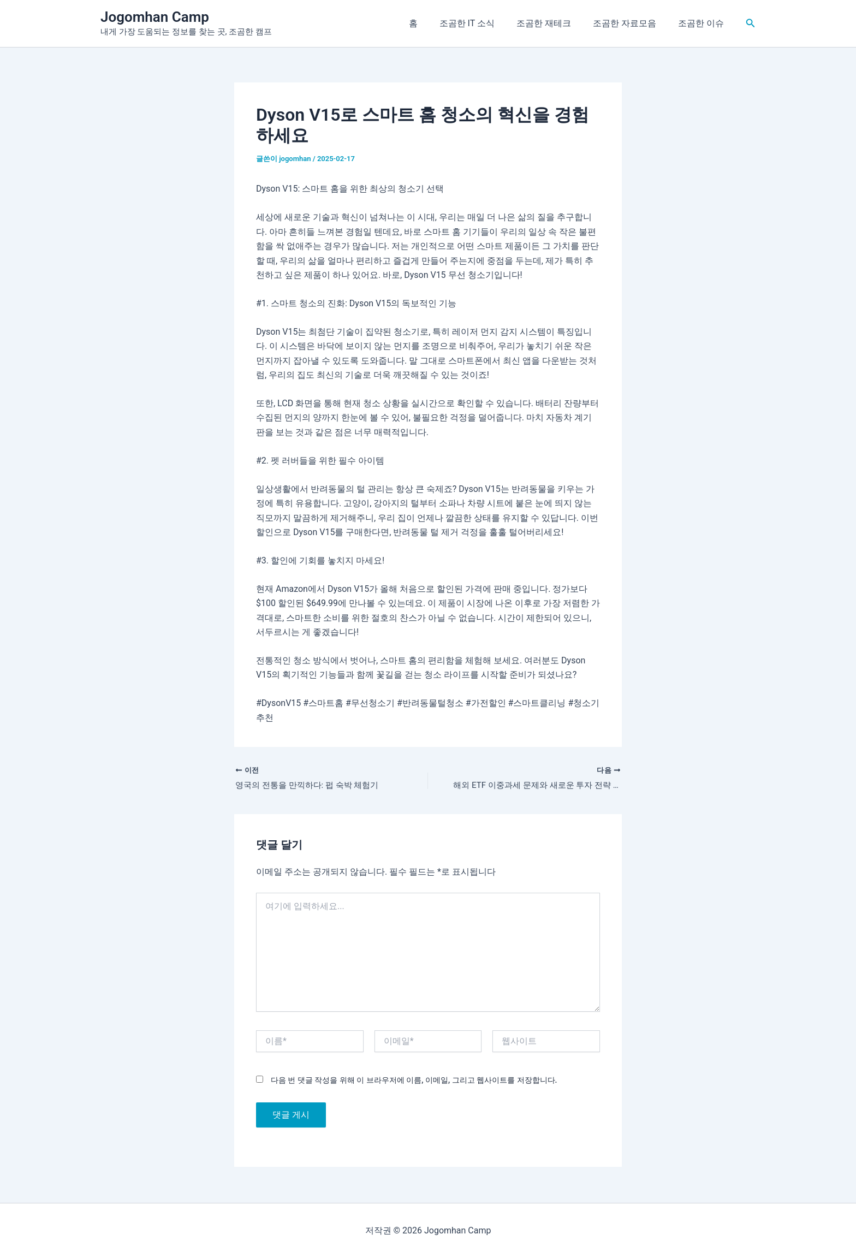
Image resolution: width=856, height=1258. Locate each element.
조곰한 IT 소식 (482, 23)
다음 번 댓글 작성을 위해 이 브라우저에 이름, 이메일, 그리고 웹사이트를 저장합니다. (414, 1081)
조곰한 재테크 (554, 23)
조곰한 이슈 (703, 23)
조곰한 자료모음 (631, 23)
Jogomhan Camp (154, 17)
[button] (751, 23)
